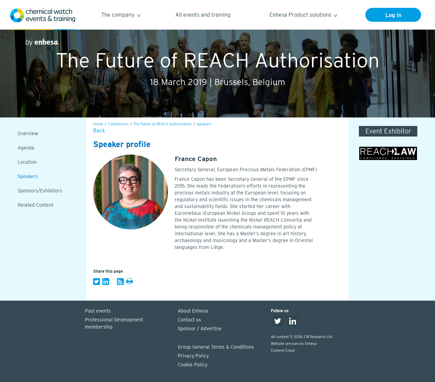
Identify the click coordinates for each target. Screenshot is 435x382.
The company (120, 16)
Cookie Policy (192, 364)
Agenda (26, 147)
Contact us (189, 319)
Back (99, 130)
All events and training (202, 15)
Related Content (35, 205)
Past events (98, 311)
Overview (28, 133)
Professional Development (128, 324)
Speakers (28, 176)
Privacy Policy (193, 356)
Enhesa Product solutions (302, 16)
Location (27, 162)
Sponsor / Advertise (200, 328)
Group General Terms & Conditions (216, 347)
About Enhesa (193, 311)
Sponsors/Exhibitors (40, 190)
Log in (393, 15)
